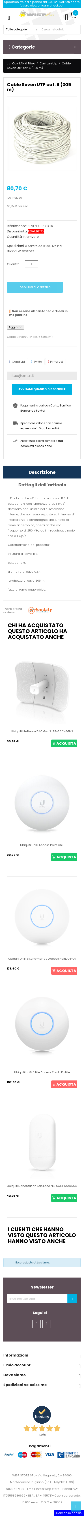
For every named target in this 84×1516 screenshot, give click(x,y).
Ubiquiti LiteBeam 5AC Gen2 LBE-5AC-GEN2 (42, 731)
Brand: (12, 251)
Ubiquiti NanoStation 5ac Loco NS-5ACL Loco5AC (42, 1186)
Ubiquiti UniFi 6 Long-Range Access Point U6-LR (42, 959)
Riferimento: (17, 226)
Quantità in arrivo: (21, 236)
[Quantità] (31, 264)
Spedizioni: (15, 246)
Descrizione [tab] (42, 472)
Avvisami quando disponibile (42, 389)
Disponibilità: (17, 231)
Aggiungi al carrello (34, 287)
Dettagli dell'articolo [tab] (42, 485)
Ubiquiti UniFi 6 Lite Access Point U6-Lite (42, 1072)
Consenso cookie (69, 1513)
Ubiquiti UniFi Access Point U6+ (42, 845)
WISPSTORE (26, 251)
